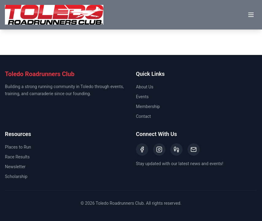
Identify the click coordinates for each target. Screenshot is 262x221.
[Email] (193, 149)
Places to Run (18, 147)
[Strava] (176, 149)
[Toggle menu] (251, 15)
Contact (143, 116)
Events (142, 96)
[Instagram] (159, 149)
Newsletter (15, 166)
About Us (144, 86)
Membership (148, 106)
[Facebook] (142, 149)
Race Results (17, 156)
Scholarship (16, 176)
